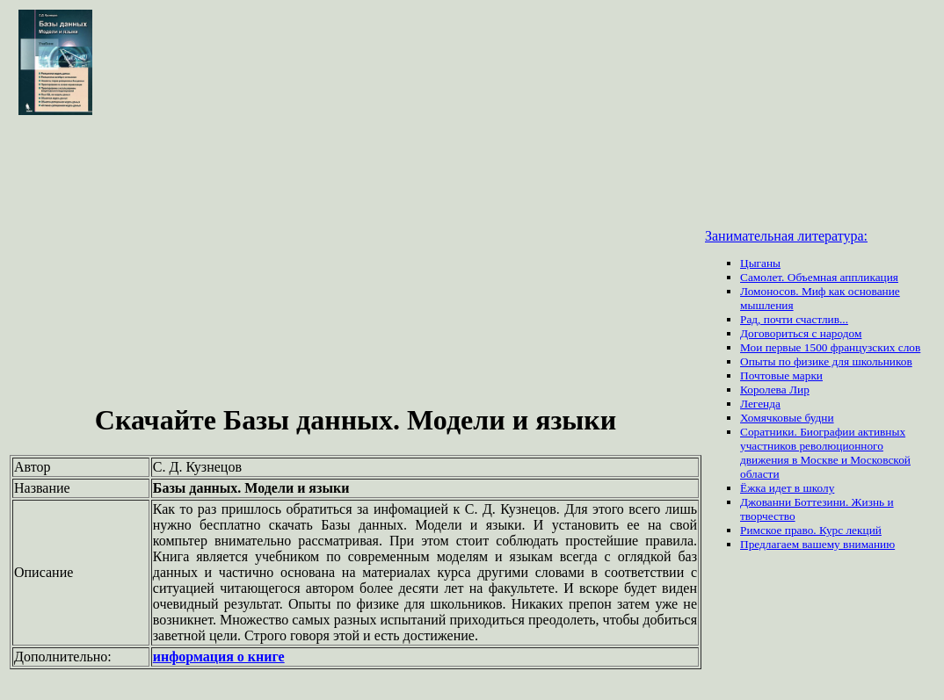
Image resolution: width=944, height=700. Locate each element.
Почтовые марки (781, 375)
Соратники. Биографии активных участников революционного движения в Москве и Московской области (825, 452)
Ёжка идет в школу (787, 487)
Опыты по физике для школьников (826, 361)
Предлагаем (771, 544)
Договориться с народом (800, 333)
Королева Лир (775, 389)
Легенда (760, 403)
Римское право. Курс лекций (811, 530)
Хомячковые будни (787, 417)
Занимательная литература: (786, 235)
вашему (822, 544)
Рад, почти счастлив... (794, 319)
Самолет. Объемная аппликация (819, 277)
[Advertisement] (355, 262)
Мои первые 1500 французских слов (830, 347)
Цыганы (760, 263)
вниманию (869, 544)
